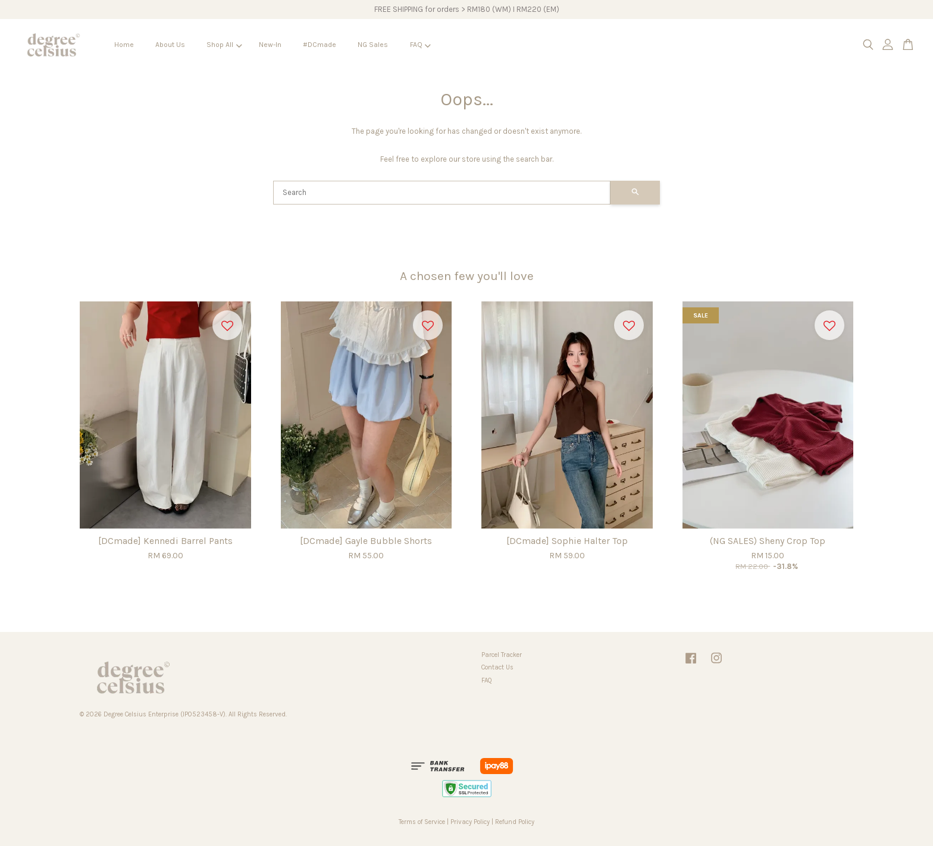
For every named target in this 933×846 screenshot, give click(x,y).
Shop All (224, 44)
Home (124, 44)
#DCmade (319, 44)
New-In (270, 44)
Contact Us (497, 667)
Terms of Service (422, 822)
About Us (170, 44)
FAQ (420, 44)
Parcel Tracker (501, 655)
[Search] (441, 193)
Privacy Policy (470, 822)
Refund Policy (514, 822)
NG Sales (373, 44)
